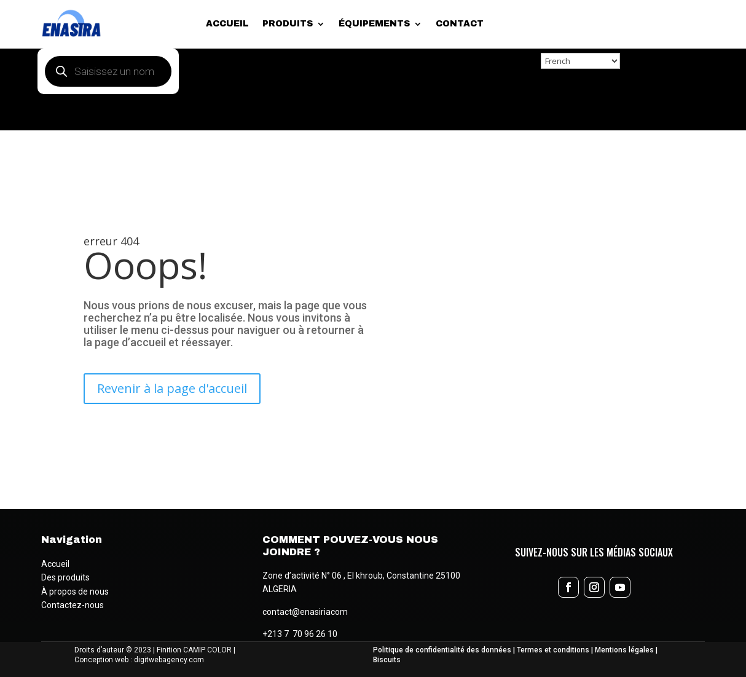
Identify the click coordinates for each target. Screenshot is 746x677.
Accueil (227, 23)
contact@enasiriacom (305, 612)
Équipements (374, 23)
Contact (460, 23)
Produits (287, 23)
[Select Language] (580, 61)
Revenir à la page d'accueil (172, 388)
